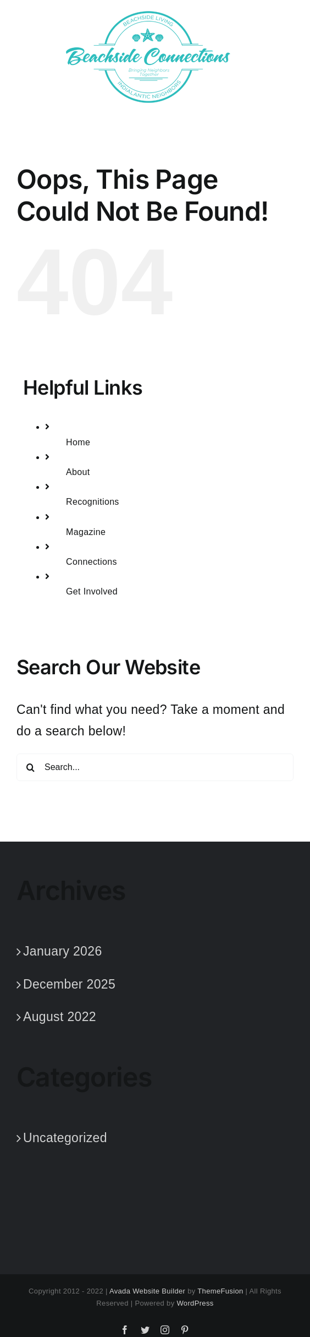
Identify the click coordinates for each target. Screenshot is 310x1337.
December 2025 (69, 984)
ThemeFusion (220, 1291)
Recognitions (92, 501)
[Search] (30, 767)
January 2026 (62, 951)
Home (78, 442)
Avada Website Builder (147, 1291)
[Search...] (155, 767)
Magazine (86, 532)
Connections (91, 561)
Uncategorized (65, 1138)
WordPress (194, 1303)
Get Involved (92, 591)
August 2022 (59, 1016)
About (78, 472)
